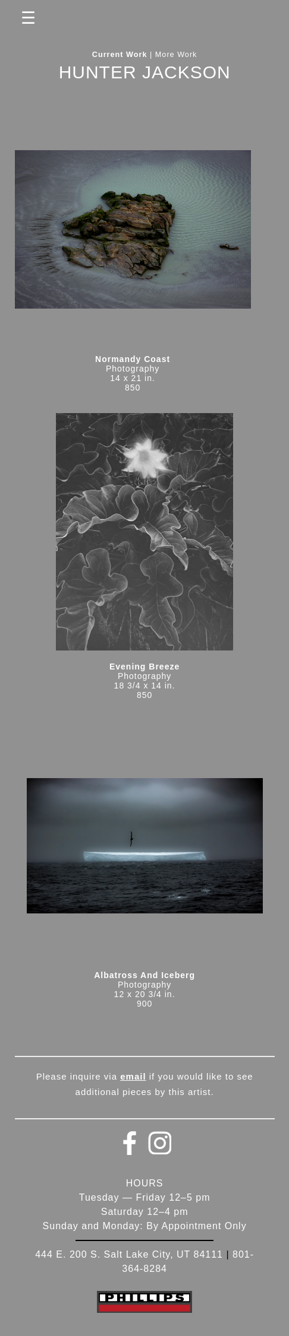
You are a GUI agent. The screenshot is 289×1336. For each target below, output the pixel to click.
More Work (176, 54)
